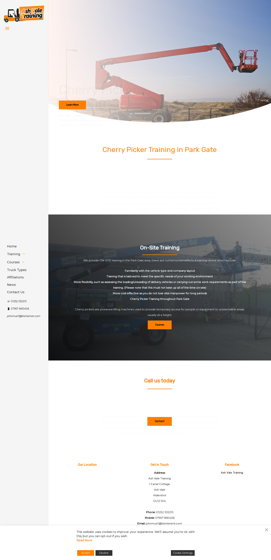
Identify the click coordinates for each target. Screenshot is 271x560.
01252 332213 (164, 512)
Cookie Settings (183, 553)
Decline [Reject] (104, 553)
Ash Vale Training (232, 472)
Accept (85, 553)
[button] (7, 28)
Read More (84, 540)
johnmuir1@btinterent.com (164, 523)
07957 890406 (165, 517)
